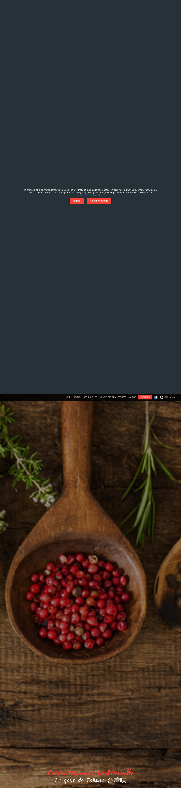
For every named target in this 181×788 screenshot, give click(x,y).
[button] (172, 397)
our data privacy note (90, 195)
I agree (76, 201)
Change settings (99, 201)
